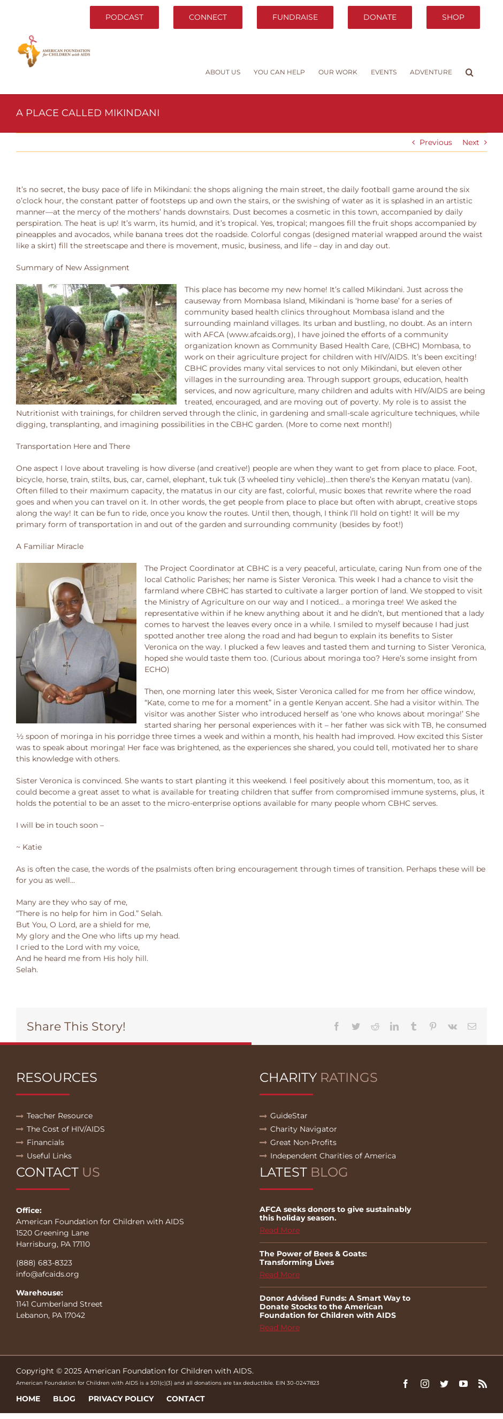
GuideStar (289, 1115)
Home (28, 1398)
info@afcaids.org (47, 1274)
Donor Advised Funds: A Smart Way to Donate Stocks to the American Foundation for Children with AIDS (335, 1306)
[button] (470, 72)
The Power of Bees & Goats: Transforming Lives (313, 1258)
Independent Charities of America (333, 1156)
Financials (45, 1142)
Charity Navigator (303, 1129)
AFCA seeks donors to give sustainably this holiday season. (335, 1213)
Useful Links (49, 1156)
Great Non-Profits (303, 1142)
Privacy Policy (121, 1398)
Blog (64, 1398)
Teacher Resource (60, 1115)
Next (470, 142)
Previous (436, 142)
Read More (280, 1230)
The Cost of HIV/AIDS (66, 1129)
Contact (185, 1398)
